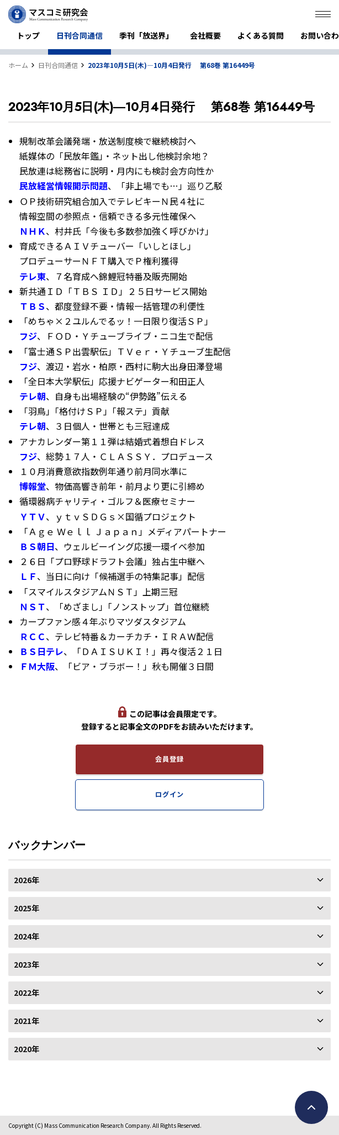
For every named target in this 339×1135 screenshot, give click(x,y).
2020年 (169, 1048)
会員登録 (169, 759)
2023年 (169, 964)
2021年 (169, 1020)
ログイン (169, 794)
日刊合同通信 (79, 35)
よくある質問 (260, 35)
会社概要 (205, 35)
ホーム (18, 65)
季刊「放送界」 (146, 35)
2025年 (169, 908)
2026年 (169, 879)
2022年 (169, 992)
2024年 (169, 936)
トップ (28, 35)
